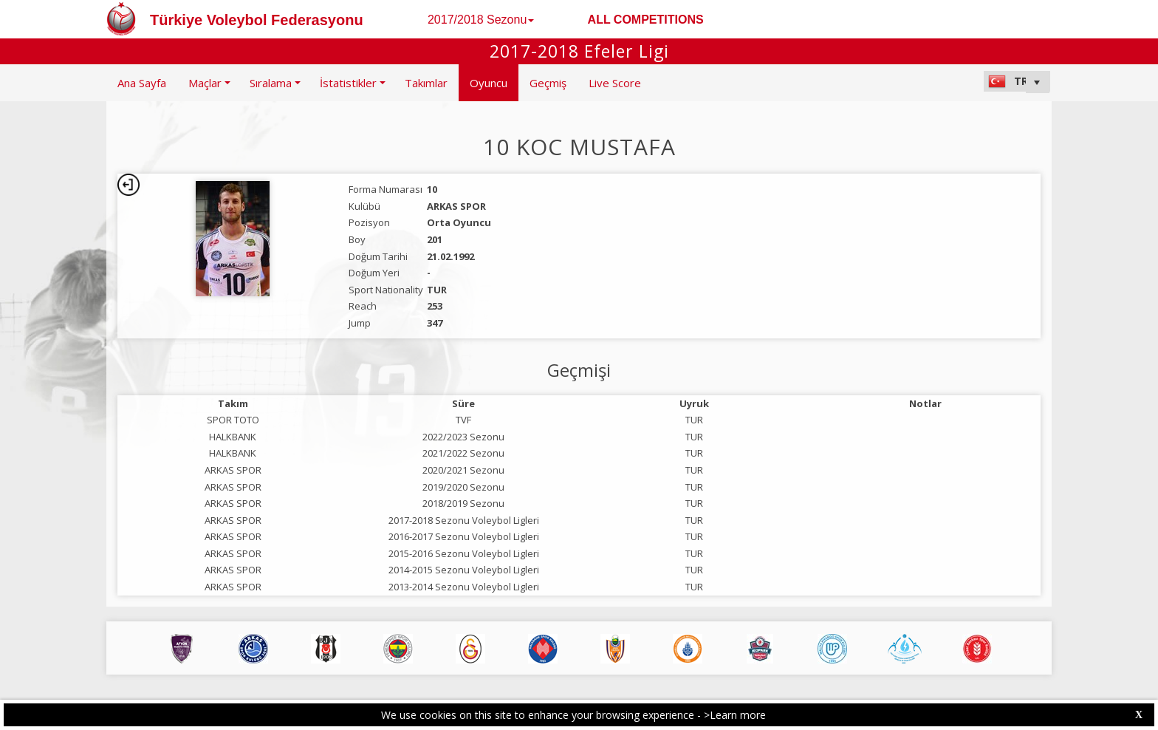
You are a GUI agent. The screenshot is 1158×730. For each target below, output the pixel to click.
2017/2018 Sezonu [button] (481, 19)
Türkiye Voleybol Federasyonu (256, 20)
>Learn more (735, 715)
